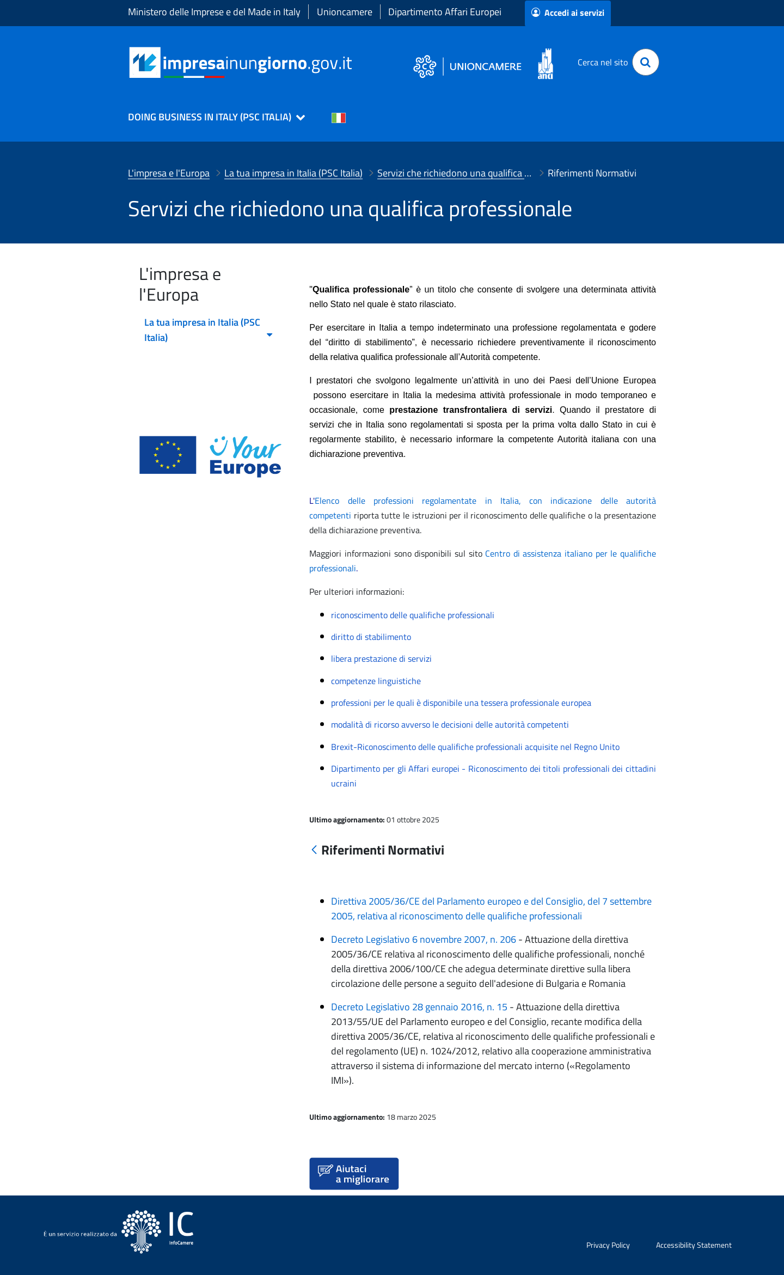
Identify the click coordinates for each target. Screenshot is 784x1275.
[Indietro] (314, 850)
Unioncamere (344, 11)
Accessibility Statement (694, 1244)
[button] (212, 117)
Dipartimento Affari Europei (444, 11)
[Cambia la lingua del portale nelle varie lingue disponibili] (338, 117)
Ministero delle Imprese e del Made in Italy (214, 11)
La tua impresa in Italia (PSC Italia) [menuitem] (209, 330)
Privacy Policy (608, 1244)
